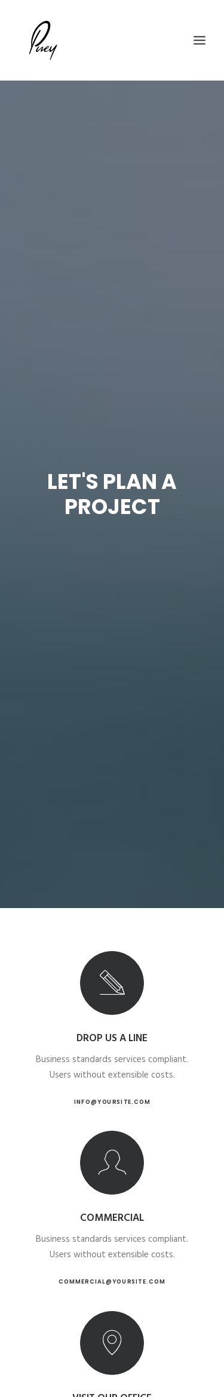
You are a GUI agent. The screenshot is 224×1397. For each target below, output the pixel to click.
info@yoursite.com (112, 1101)
